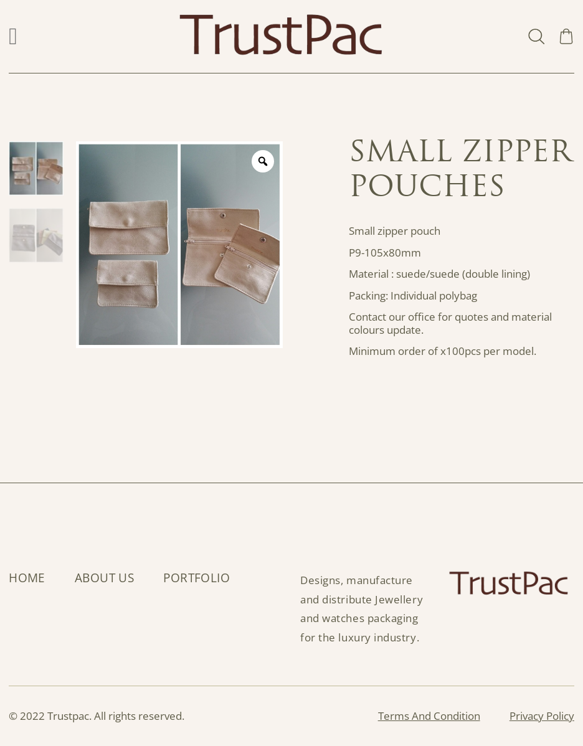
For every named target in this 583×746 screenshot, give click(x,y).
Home (27, 578)
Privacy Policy (542, 716)
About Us (104, 578)
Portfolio (196, 578)
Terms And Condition (429, 716)
